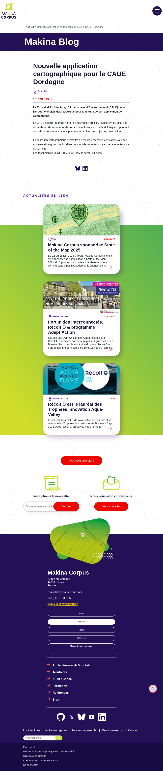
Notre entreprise (56, 730)
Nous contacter (111, 506)
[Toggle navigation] (157, 11)
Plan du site (29, 747)
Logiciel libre (31, 730)
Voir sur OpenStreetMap (63, 604)
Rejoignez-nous (112, 730)
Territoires (60, 672)
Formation (60, 686)
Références (61, 692)
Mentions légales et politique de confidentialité (48, 751)
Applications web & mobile (71, 665)
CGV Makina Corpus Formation (40, 760)
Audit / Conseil (63, 679)
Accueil (30, 27)
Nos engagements (84, 730)
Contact (133, 730)
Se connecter (30, 764)
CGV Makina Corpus (34, 755)
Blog (56, 699)
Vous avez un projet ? (81, 460)
